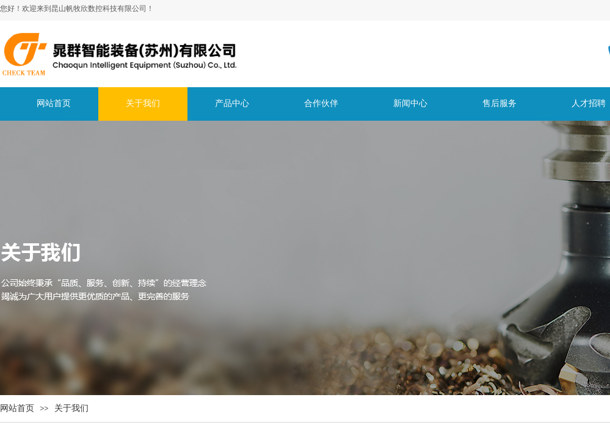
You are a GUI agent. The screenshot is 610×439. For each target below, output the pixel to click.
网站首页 (17, 408)
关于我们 (71, 408)
